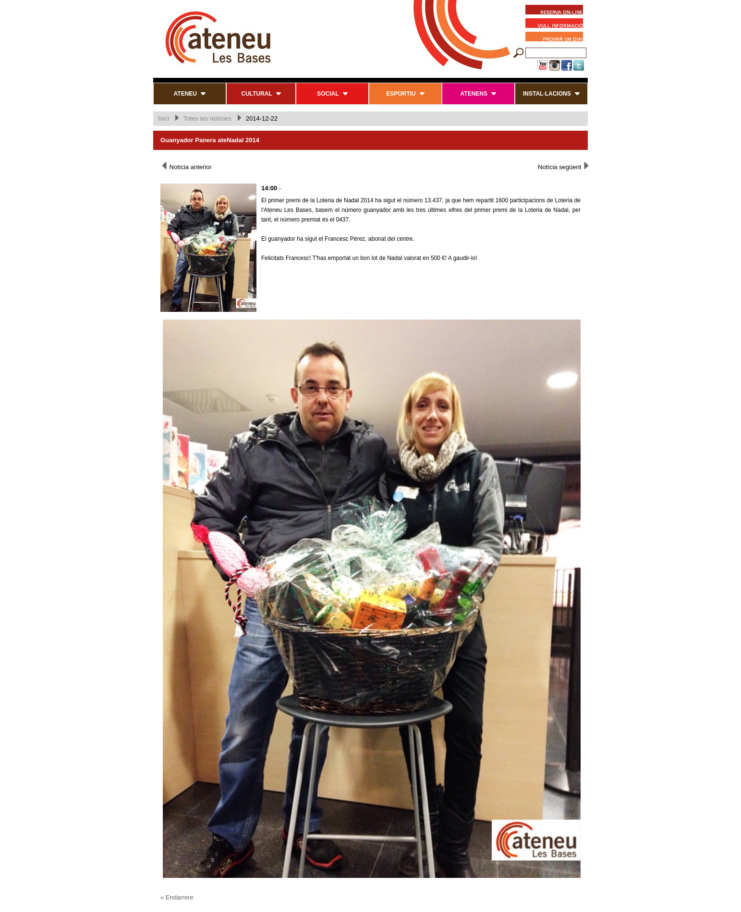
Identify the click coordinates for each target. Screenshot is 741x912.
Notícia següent (564, 166)
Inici (163, 118)
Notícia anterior (186, 166)
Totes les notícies (207, 118)
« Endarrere (177, 897)
